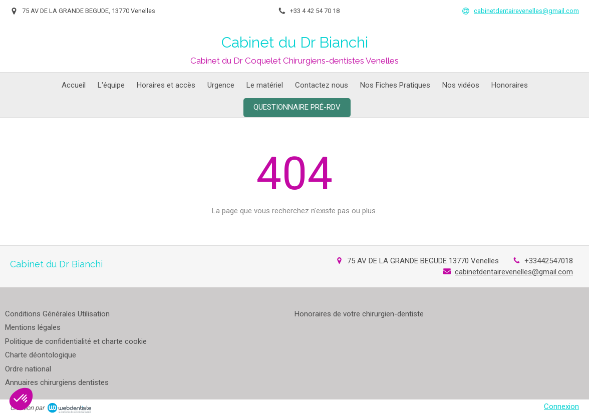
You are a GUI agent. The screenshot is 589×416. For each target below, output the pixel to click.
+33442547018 (548, 260)
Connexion (561, 406)
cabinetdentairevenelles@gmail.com (514, 271)
